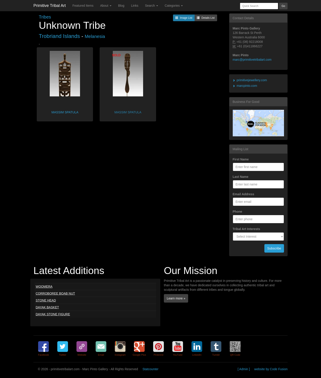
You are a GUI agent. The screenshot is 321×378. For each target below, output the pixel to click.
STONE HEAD (46, 300)
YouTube (177, 354)
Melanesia (95, 36)
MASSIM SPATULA (64, 112)
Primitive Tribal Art (49, 5)
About (105, 5)
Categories (174, 5)
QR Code (235, 354)
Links (134, 5)
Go (283, 6)
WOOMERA (44, 286)
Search (151, 5)
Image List (183, 18)
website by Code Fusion (271, 369)
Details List (205, 18)
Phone (237, 211)
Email (101, 354)
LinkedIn (197, 354)
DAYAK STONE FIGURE (53, 314)
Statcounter (150, 369)
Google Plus (139, 354)
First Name (241, 159)
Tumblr (216, 354)
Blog (121, 5)
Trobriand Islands (59, 36)
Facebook (43, 354)
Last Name (241, 177)
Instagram (120, 354)
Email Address (243, 194)
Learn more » (176, 298)
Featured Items (82, 5)
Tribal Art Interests (246, 229)
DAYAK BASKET (47, 307)
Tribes (45, 17)
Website (81, 354)
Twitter (62, 354)
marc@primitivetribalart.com (252, 59)
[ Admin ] (244, 369)
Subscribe (274, 248)
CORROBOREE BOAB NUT (55, 293)
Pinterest (158, 354)
